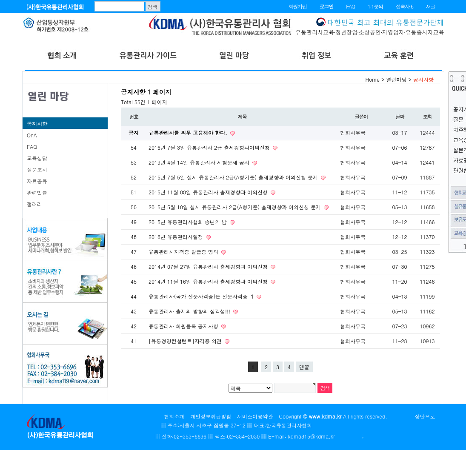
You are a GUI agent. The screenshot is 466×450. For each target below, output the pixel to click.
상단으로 (425, 416)
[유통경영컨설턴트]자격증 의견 (186, 341)
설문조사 (37, 169)
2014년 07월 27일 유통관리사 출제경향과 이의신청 (209, 266)
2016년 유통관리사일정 (177, 236)
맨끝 (304, 366)
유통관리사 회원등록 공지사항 (184, 326)
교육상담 (37, 158)
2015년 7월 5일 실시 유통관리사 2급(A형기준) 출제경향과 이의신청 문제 (234, 177)
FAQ (350, 6)
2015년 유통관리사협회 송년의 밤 (189, 221)
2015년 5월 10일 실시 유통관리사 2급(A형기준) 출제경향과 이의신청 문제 (236, 207)
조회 (427, 116)
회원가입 (298, 6)
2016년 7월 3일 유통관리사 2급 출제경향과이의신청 (210, 147)
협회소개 (174, 416)
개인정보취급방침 (210, 416)
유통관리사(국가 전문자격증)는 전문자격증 (202, 296)
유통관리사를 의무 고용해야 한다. (189, 132)
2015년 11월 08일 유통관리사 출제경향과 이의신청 (209, 192)
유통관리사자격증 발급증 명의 (184, 251)
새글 (430, 6)
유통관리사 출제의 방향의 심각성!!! (190, 311)
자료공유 (37, 181)
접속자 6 (404, 6)
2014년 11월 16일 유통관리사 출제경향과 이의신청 (209, 281)
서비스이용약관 (255, 416)
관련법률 (37, 192)
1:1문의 (375, 6)
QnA (32, 135)
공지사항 (37, 123)
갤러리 (34, 204)
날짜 (399, 116)
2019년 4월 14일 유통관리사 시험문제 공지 (200, 162)
